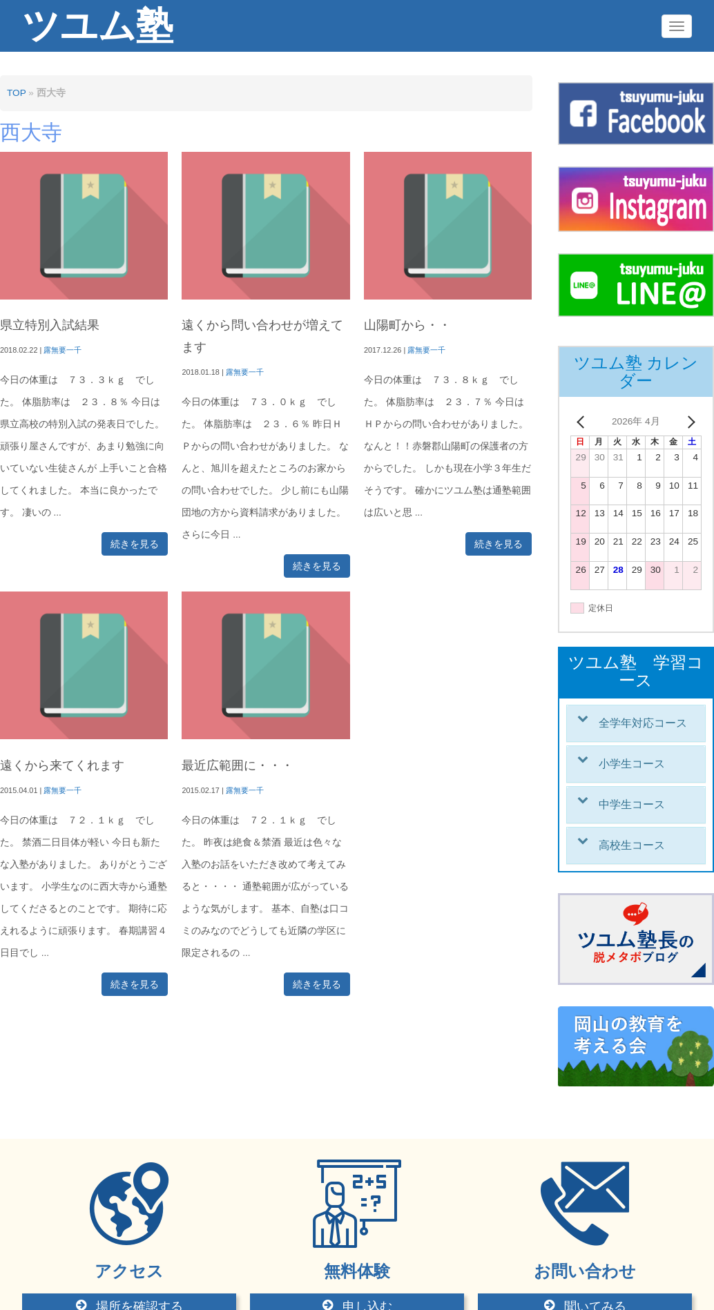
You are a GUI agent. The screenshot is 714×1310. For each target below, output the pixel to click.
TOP (16, 93)
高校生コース (632, 845)
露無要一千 (62, 350)
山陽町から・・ (407, 325)
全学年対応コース (643, 723)
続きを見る (134, 543)
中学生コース (632, 804)
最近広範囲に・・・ (237, 765)
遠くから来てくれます (62, 765)
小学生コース (632, 764)
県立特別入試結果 (49, 325)
